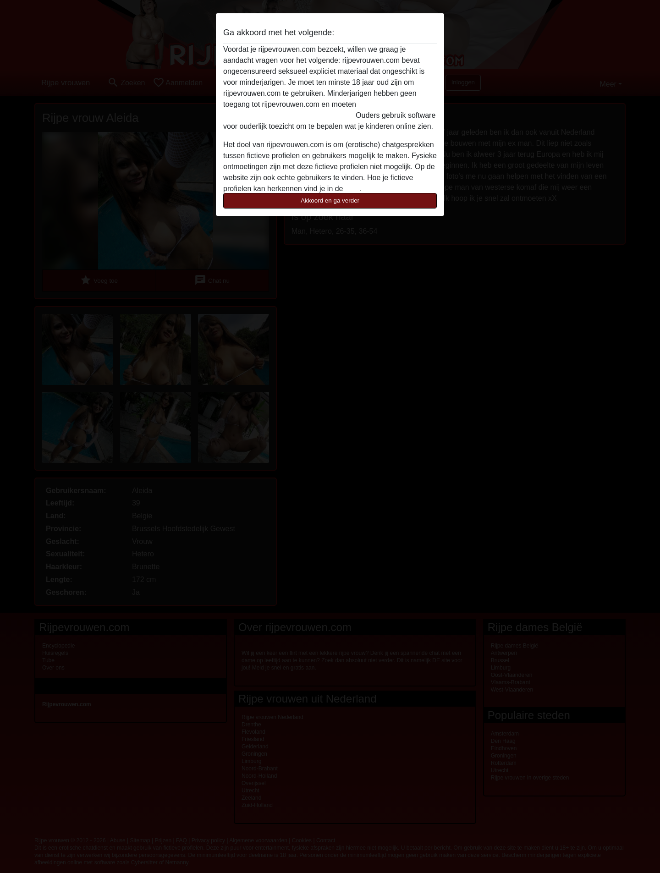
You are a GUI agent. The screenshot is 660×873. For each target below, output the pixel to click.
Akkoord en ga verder (330, 200)
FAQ (352, 188)
